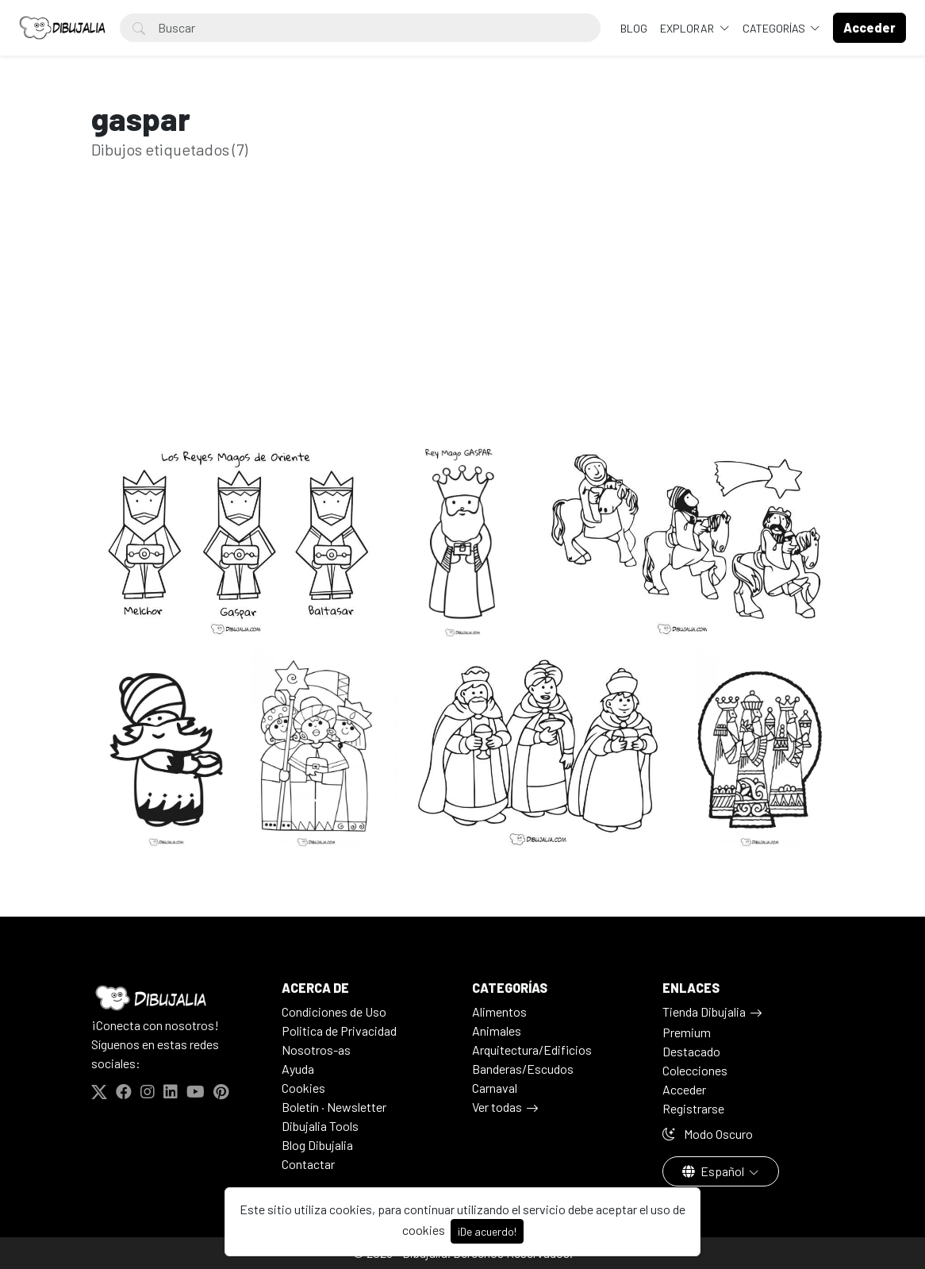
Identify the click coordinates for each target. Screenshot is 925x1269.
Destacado (691, 1051)
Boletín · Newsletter (334, 1106)
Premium (686, 1032)
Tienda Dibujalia (704, 1011)
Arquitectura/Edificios (532, 1049)
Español (714, 1171)
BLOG (633, 28)
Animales (496, 1030)
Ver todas (497, 1106)
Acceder (684, 1089)
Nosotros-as (316, 1049)
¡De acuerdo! (487, 1231)
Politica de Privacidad (339, 1030)
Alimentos (499, 1011)
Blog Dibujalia (317, 1144)
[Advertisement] (462, 323)
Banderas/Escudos (523, 1068)
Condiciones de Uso (334, 1011)
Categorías (775, 28)
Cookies (303, 1087)
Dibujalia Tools (320, 1125)
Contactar (308, 1163)
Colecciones (694, 1070)
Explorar (688, 28)
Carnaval (494, 1087)
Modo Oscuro (707, 1133)
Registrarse (693, 1108)
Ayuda (298, 1068)
